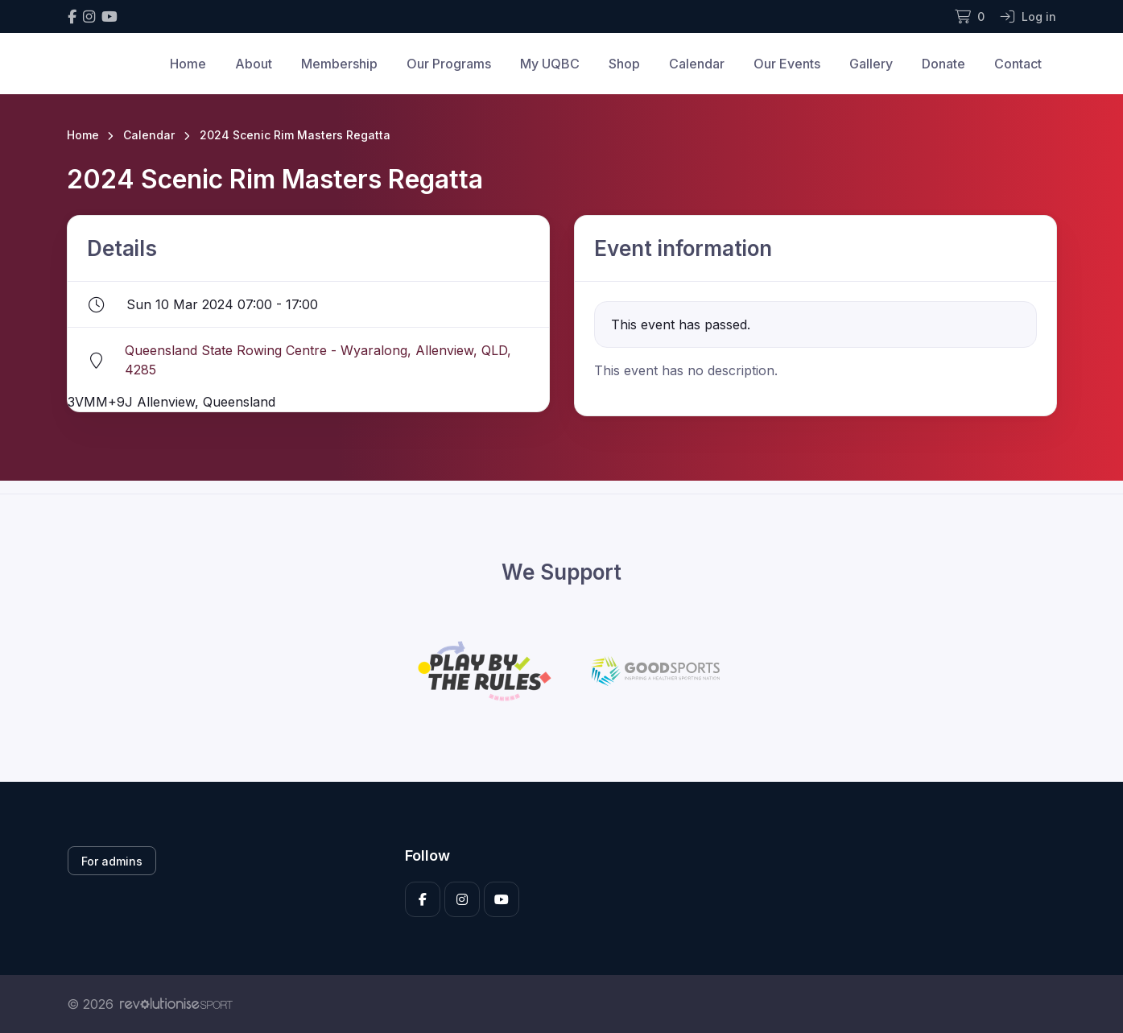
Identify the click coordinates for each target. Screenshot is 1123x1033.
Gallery (871, 64)
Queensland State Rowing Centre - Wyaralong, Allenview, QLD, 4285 (318, 360)
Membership (339, 64)
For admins (111, 861)
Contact (1018, 64)
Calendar (697, 64)
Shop (624, 64)
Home (188, 64)
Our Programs (449, 64)
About (253, 64)
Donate (943, 64)
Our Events (786, 64)
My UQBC (550, 64)
